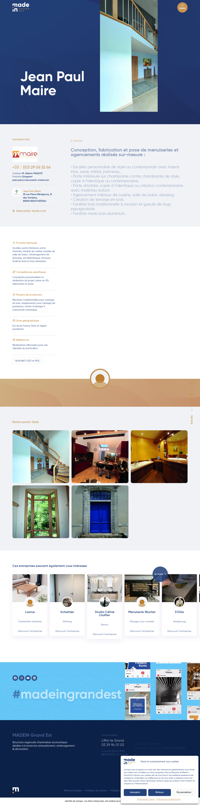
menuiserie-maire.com (29, 215)
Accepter (135, 792)
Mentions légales (73, 790)
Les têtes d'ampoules (94, 801)
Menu (182, 8)
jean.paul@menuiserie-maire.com (30, 184)
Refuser (160, 792)
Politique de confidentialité (168, 799)
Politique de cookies (146, 799)
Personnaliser (184, 792)
